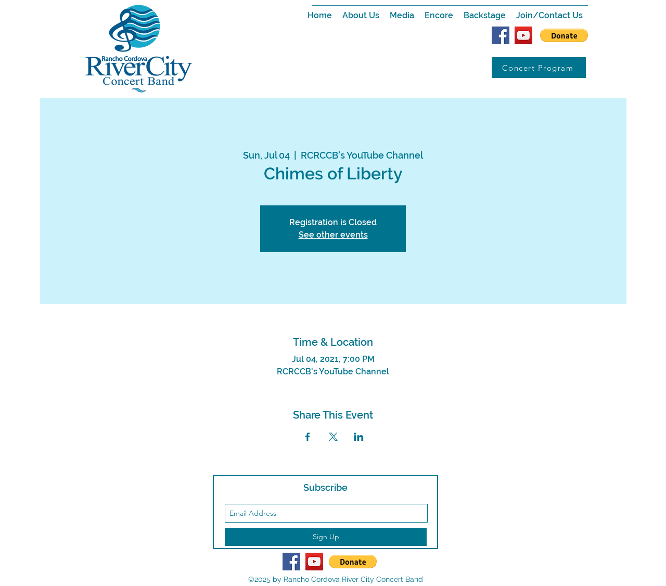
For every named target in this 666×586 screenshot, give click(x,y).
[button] (361, 15)
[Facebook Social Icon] (500, 35)
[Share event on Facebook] (308, 437)
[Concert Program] (539, 67)
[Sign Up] (326, 537)
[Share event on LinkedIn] (359, 437)
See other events (333, 235)
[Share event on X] (333, 437)
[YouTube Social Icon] (523, 35)
